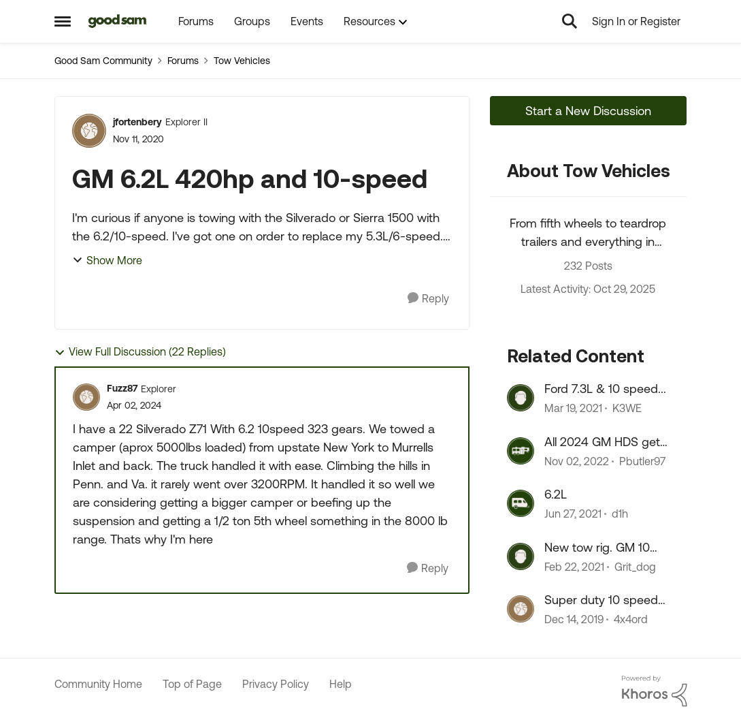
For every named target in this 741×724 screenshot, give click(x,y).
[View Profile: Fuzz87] (86, 397)
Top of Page (192, 684)
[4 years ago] (576, 461)
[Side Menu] (63, 21)
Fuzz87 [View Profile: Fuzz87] (122, 388)
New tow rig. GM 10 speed (597, 547)
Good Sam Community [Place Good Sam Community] (103, 60)
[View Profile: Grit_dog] (520, 556)
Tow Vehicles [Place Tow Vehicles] (242, 60)
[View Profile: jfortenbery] (89, 131)
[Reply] (428, 299)
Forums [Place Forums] (183, 60)
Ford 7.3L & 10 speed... (605, 388)
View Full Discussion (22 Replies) (140, 351)
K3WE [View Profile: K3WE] (627, 409)
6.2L (555, 494)
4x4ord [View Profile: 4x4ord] (631, 619)
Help (340, 684)
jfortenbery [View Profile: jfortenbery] (137, 121)
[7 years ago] (574, 619)
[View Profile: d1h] (520, 503)
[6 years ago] (573, 408)
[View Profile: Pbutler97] (520, 451)
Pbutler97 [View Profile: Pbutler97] (642, 461)
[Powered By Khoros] (654, 691)
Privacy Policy (275, 684)
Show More (107, 260)
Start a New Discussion (588, 111)
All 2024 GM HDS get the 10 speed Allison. (602, 442)
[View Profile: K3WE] (520, 397)
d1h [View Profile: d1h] (620, 514)
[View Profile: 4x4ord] (520, 609)
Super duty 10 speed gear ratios (601, 600)
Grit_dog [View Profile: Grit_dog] (635, 567)
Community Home (98, 684)
